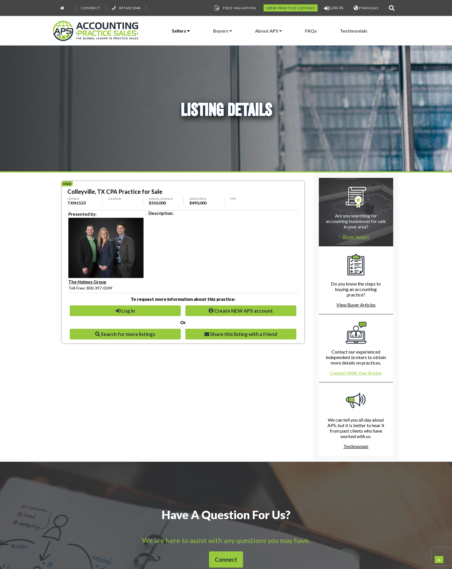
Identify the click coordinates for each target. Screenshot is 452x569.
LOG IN (333, 8)
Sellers (181, 30)
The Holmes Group (87, 281)
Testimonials (353, 30)
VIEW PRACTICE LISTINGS (290, 8)
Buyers (222, 30)
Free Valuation (234, 8)
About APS (268, 30)
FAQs (311, 30)
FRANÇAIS (366, 8)
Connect (90, 8)
